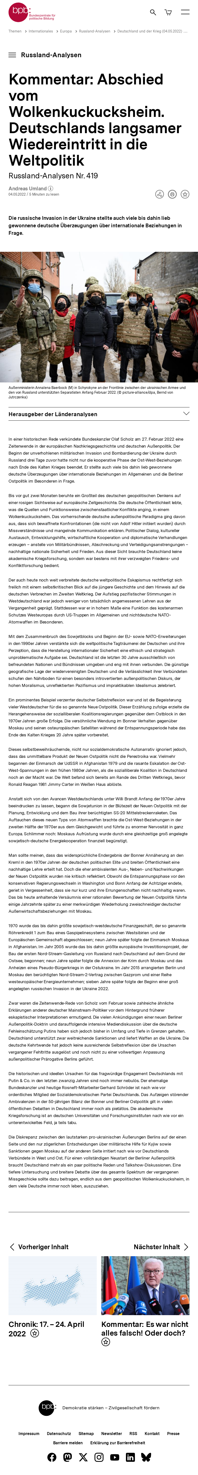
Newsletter (111, 1433)
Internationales (41, 31)
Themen (14, 31)
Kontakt (152, 1433)
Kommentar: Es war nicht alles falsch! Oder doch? (144, 1329)
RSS (133, 1433)
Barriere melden (68, 1443)
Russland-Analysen (94, 31)
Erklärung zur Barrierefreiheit (117, 1443)
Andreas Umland (30, 189)
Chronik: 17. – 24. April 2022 (46, 1329)
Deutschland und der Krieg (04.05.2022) (149, 31)
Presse (173, 1433)
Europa (66, 31)
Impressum (28, 1433)
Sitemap (86, 1433)
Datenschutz (59, 1433)
